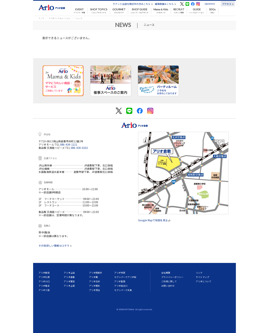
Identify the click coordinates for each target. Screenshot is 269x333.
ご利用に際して (169, 281)
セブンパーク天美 (123, 290)
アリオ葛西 (119, 281)
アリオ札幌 (44, 276)
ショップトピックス (98, 11)
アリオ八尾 (44, 290)
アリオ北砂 (94, 281)
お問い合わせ (168, 285)
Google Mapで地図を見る (154, 220)
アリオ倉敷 (69, 276)
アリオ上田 (69, 272)
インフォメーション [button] (196, 11)
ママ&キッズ (161, 11)
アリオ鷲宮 (69, 281)
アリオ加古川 (120, 285)
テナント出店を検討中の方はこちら (133, 4)
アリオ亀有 (44, 285)
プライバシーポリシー (172, 276)
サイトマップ (202, 276)
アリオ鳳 (93, 276)
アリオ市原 (119, 272)
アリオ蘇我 (44, 272)
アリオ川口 (44, 281)
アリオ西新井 (95, 272)
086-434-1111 (68, 144)
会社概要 (165, 272)
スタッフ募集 (178, 11)
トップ (41, 18)
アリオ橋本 (94, 285)
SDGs (212, 11)
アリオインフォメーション (59, 18)
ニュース (78, 18)
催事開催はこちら (165, 4)
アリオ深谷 (94, 290)
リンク (199, 272)
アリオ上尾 (69, 285)
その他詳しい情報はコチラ (55, 245)
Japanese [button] (209, 3)
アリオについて (203, 281)
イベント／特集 (79, 11)
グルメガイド (118, 11)
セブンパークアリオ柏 (125, 276)
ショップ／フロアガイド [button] (139, 11)
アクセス (228, 4)
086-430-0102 (79, 148)
